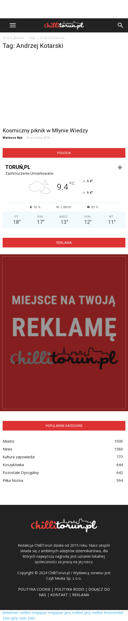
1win (22, 618)
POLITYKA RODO (69, 589)
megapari (39, 613)
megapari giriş (59, 613)
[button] (120, 25)
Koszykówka (13, 464)
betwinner (11, 613)
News (7, 449)
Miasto (8, 441)
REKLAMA (80, 594)
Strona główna (13, 38)
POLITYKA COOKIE (34, 589)
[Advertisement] (64, 9)
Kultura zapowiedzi (19, 456)
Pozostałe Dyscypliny (21, 472)
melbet (25, 613)
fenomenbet (113, 613)
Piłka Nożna (13, 480)
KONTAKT (59, 594)
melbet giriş (81, 613)
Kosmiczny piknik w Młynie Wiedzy (45, 130)
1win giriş (10, 618)
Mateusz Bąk (13, 137)
